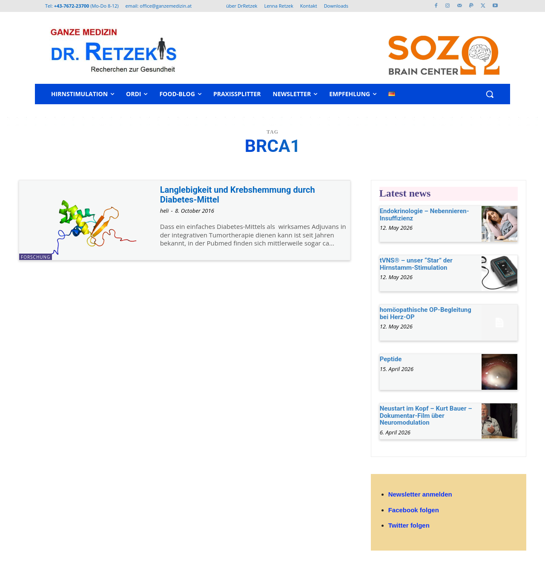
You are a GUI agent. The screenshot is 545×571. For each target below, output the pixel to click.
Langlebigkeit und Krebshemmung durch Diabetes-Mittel (241, 195)
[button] (489, 94)
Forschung (35, 257)
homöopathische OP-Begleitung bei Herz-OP (425, 313)
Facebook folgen (413, 510)
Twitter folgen (409, 525)
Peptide (391, 359)
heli (164, 210)
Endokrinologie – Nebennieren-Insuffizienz (424, 214)
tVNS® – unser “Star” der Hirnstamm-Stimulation (416, 264)
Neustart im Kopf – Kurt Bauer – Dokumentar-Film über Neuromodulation (426, 415)
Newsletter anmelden (420, 494)
